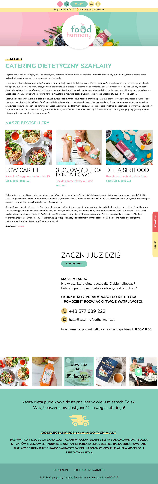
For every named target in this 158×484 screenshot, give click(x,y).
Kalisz (74, 444)
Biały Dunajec (48, 448)
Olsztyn (86, 452)
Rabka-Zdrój (121, 444)
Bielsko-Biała (109, 439)
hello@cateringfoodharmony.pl (92, 319)
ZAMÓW (79, 4)
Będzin (94, 439)
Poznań (69, 439)
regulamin (60, 470)
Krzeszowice (36, 444)
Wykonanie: (104, 477)
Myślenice (105, 444)
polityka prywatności (90, 470)
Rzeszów (62, 444)
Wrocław (82, 439)
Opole (107, 448)
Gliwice (43, 439)
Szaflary (19, 448)
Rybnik (92, 444)
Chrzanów (18, 444)
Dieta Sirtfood (127, 170)
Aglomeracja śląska (133, 439)
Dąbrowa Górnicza (23, 439)
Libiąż (116, 448)
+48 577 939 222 (87, 311)
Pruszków (73, 452)
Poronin (32, 448)
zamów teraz (74, 263)
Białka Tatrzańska (72, 448)
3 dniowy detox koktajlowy (79, 172)
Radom (50, 444)
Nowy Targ (139, 444)
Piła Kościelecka (132, 448)
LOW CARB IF (22, 170)
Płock (83, 444)
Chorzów (55, 439)
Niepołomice (94, 448)
